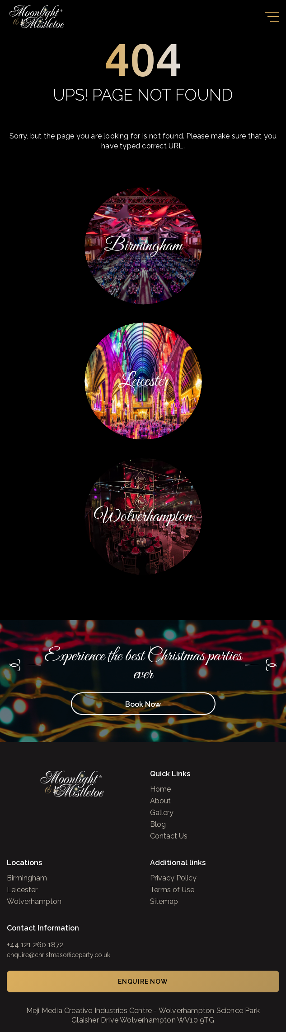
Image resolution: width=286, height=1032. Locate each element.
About (160, 801)
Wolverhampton (34, 901)
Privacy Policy (173, 878)
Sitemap (164, 901)
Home (160, 789)
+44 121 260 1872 (35, 944)
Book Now (143, 704)
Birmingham (27, 878)
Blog (158, 824)
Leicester (22, 890)
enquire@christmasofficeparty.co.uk (58, 954)
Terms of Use (172, 890)
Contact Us (169, 836)
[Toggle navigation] (272, 17)
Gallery (161, 812)
